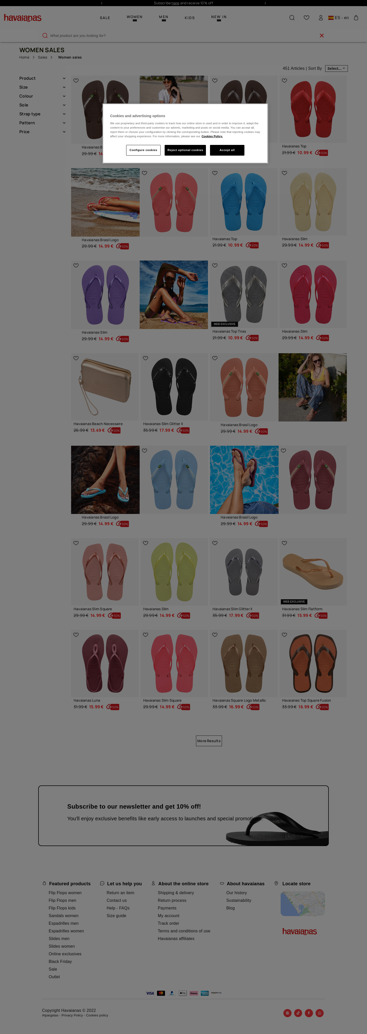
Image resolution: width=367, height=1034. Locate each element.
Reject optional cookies (185, 150)
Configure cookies (143, 150)
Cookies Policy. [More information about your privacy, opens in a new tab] (212, 136)
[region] (185, 133)
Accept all (227, 150)
